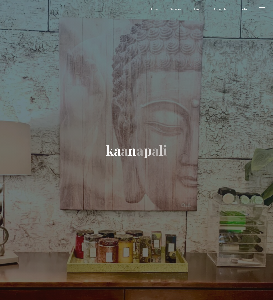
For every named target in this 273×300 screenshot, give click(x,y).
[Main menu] (262, 9)
